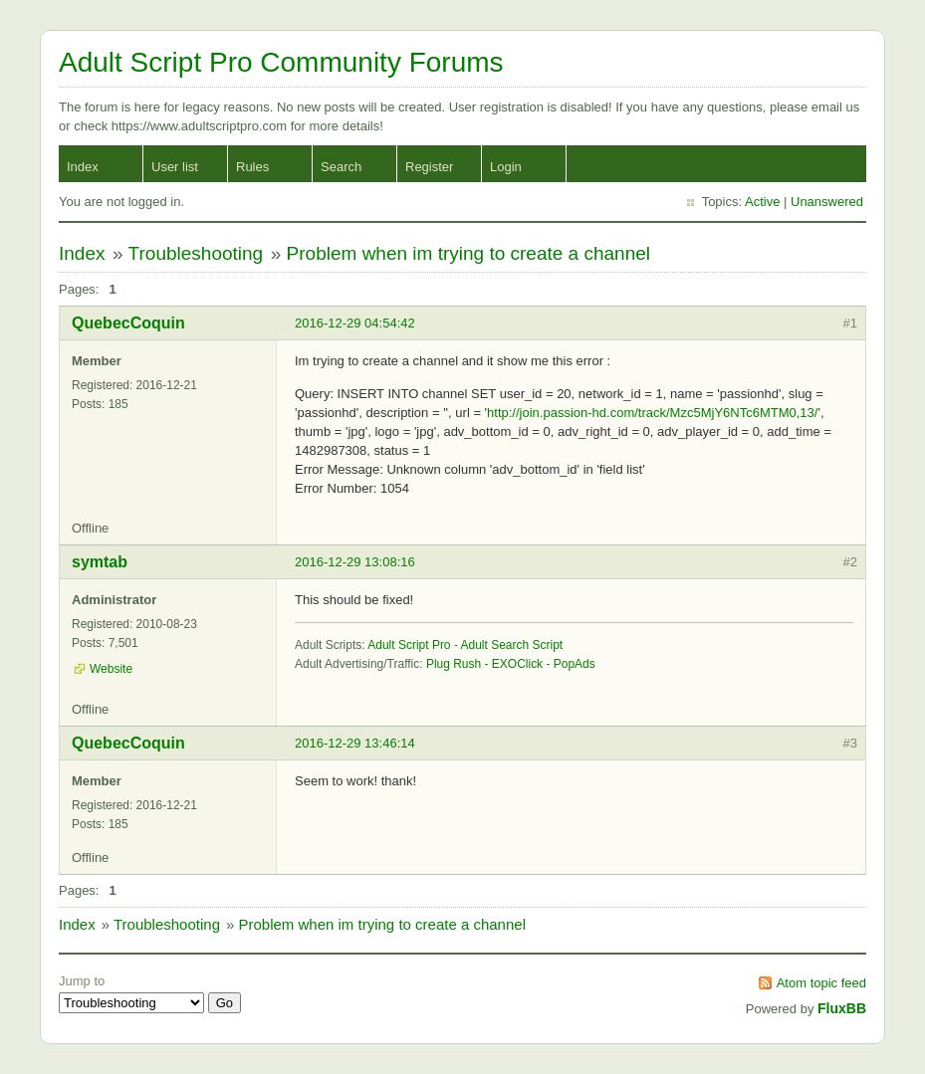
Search (341, 166)
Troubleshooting (196, 253)
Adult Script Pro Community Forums (281, 62)
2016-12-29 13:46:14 (355, 743)
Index (83, 166)
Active (762, 201)
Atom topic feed (821, 982)
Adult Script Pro (408, 645)
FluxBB (841, 1008)
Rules (252, 166)
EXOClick (517, 664)
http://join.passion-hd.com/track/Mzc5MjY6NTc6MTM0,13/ (652, 412)
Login (506, 166)
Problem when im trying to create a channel (468, 253)
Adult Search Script (512, 645)
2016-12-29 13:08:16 (355, 561)
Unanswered (827, 201)
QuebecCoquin (128, 323)
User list (174, 166)
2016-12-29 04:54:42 (355, 323)
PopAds (574, 664)
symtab (99, 561)
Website (111, 669)
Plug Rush (453, 664)
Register (429, 166)
